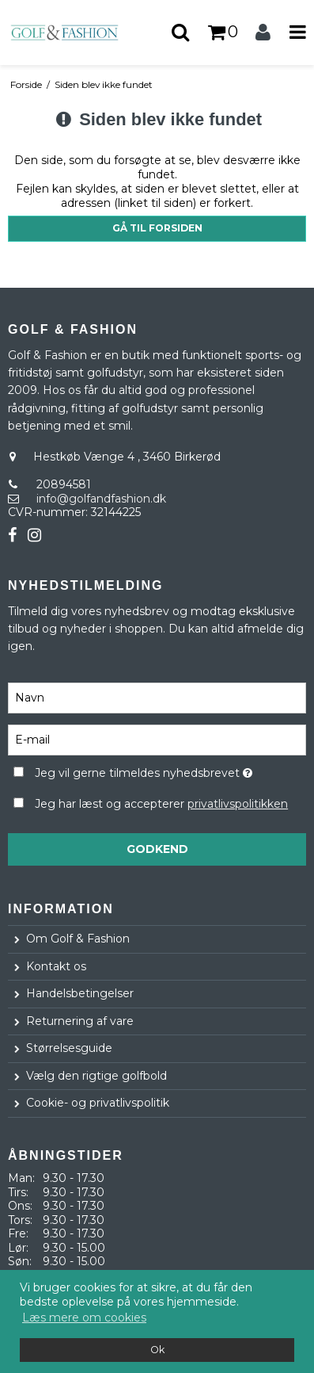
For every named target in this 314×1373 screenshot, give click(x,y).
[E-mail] (157, 739)
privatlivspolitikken (237, 804)
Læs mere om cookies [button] (84, 1317)
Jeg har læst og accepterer (161, 804)
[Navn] (157, 697)
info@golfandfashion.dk (101, 498)
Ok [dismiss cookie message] (157, 1350)
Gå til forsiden (157, 228)
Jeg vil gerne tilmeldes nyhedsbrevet (143, 771)
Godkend (157, 849)
